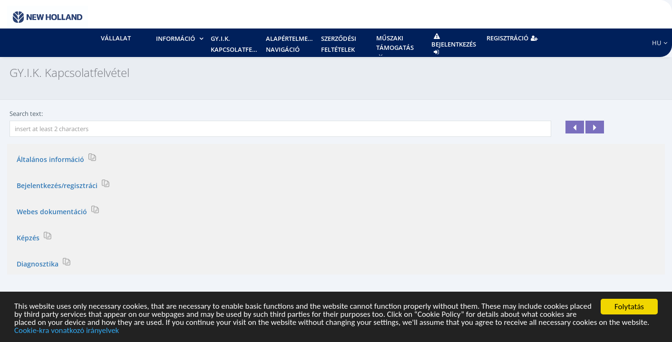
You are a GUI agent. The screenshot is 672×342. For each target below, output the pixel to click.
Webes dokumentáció (53, 211)
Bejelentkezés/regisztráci (58, 185)
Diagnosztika (38, 263)
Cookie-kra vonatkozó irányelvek (67, 331)
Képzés (29, 237)
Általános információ (51, 158)
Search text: (26, 113)
